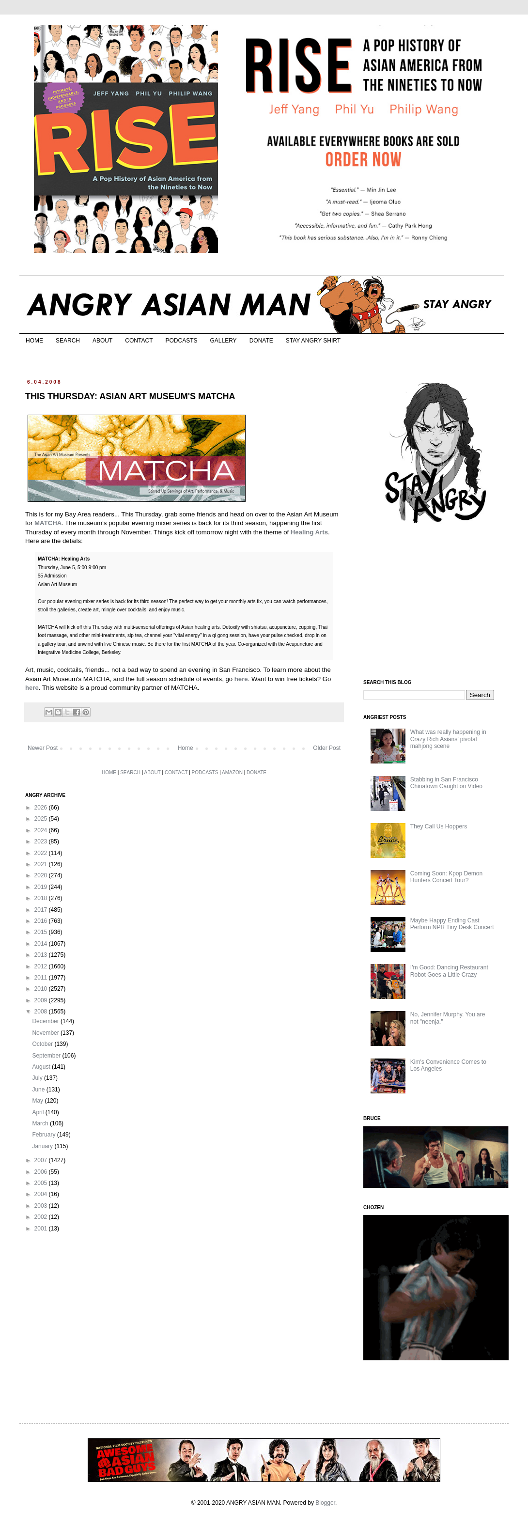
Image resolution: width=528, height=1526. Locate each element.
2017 (41, 909)
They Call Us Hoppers (438, 826)
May (38, 1100)
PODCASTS (181, 340)
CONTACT (139, 340)
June (39, 1089)
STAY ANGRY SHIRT (313, 340)
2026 (41, 807)
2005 (41, 1183)
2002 (41, 1217)
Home (185, 748)
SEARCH (68, 340)
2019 (41, 887)
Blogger (325, 1502)
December (46, 1021)
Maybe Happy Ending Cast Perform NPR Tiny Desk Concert (452, 924)
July (38, 1077)
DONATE (261, 340)
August (42, 1066)
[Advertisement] (429, 602)
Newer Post (43, 748)
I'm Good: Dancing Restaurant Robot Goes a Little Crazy (449, 971)
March (41, 1123)
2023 (41, 841)
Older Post (327, 748)
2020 (41, 875)
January (43, 1146)
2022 (41, 853)
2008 (41, 1011)
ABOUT (102, 340)
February (44, 1134)
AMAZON (232, 772)
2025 (41, 818)
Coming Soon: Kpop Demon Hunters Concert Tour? (446, 877)
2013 (41, 954)
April (38, 1112)
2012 (41, 966)
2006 (41, 1171)
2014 (41, 943)
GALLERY (223, 340)
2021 (41, 864)
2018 (41, 898)
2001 (41, 1228)
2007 (41, 1160)
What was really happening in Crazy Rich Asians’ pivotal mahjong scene (448, 739)
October (43, 1044)
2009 (41, 1000)
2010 (41, 988)
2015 (41, 932)
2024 (41, 830)
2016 (41, 921)
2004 (41, 1194)
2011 (41, 977)
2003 (41, 1205)
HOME (34, 340)
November (46, 1032)
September (47, 1055)
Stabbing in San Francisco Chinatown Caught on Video (446, 783)
